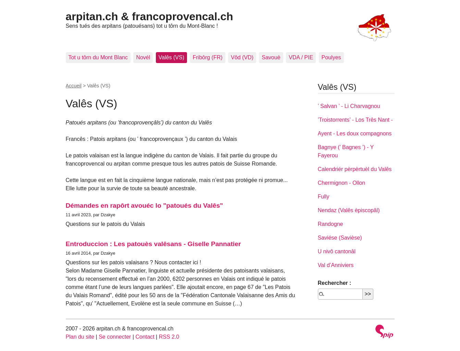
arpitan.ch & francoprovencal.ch (149, 16)
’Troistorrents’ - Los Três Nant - (355, 120)
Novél (143, 57)
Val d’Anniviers (336, 265)
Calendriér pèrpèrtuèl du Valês (355, 169)
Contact (144, 337)
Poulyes (331, 57)
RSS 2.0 (169, 337)
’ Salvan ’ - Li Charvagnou (349, 106)
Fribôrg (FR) (207, 57)
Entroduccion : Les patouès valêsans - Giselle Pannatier (153, 243)
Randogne (330, 224)
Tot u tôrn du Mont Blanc (98, 57)
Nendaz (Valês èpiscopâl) (349, 210)
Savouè (271, 57)
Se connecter (115, 337)
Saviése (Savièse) (340, 238)
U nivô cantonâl (337, 251)
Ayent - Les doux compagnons (355, 133)
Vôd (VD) (242, 57)
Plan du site (80, 337)
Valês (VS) (171, 57)
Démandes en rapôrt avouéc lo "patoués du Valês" (144, 205)
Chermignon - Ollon (341, 183)
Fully (324, 196)
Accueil (74, 85)
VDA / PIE (301, 57)
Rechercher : (334, 283)
